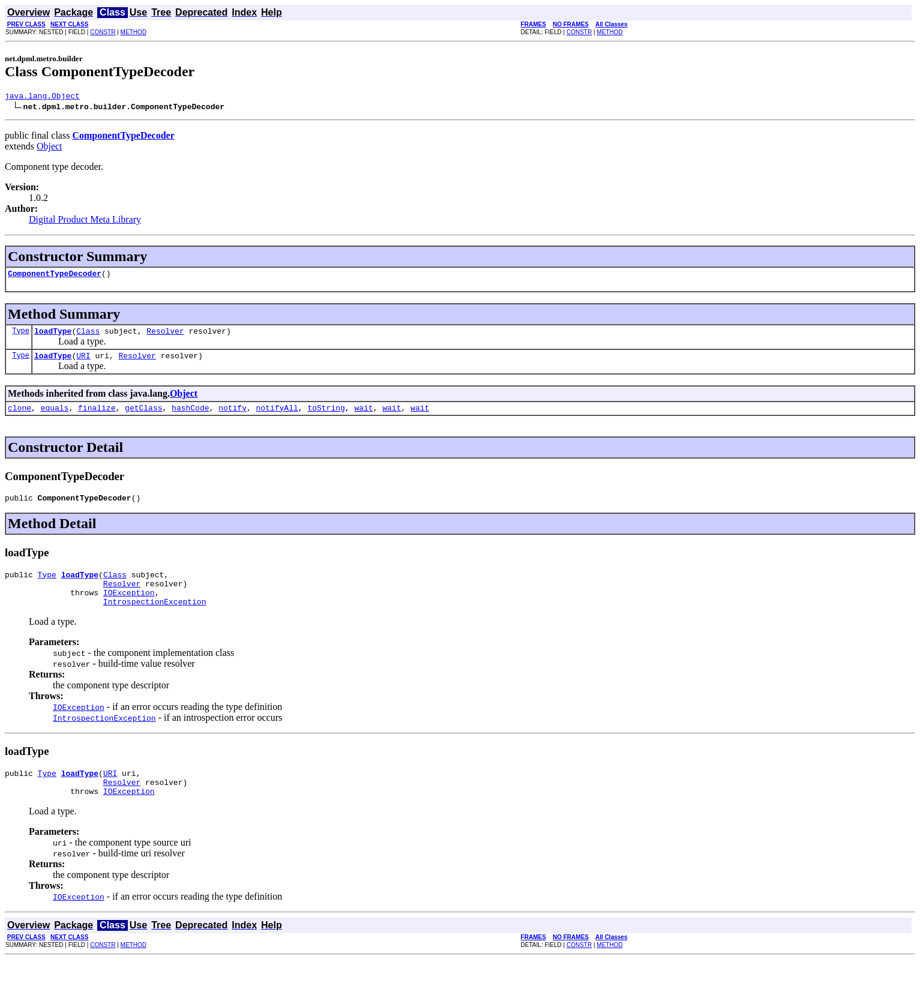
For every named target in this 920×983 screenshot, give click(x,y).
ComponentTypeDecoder (54, 276)
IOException (129, 608)
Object (49, 148)
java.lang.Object (42, 97)
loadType (52, 336)
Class (88, 336)
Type (20, 336)
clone (19, 416)
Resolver (165, 336)
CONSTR (102, 32)
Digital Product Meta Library (85, 221)
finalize (96, 416)
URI (83, 362)
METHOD (133, 32)
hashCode (190, 416)
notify (232, 416)
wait (363, 416)
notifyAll (277, 416)
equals (55, 416)
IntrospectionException (154, 619)
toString (325, 416)
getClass (143, 416)
